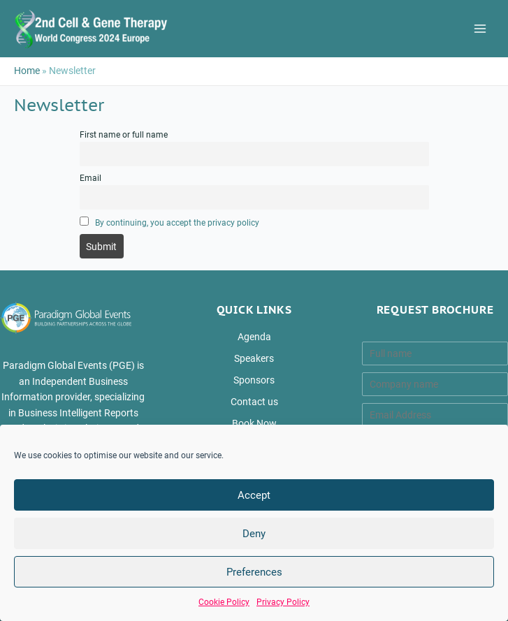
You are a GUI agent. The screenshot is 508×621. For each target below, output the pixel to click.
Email (90, 178)
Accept (254, 495)
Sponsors (254, 380)
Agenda (254, 336)
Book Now (254, 423)
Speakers (254, 358)
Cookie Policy (223, 602)
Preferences (254, 572)
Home (27, 70)
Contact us (254, 401)
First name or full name (124, 135)
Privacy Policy (283, 602)
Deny (254, 533)
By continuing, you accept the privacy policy (177, 223)
